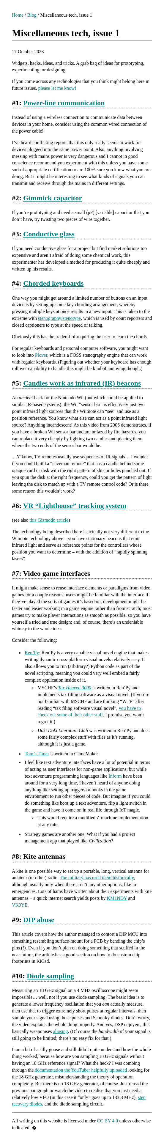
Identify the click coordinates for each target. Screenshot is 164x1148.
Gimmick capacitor (52, 198)
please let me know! (57, 88)
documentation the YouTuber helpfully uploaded (81, 1069)
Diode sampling (50, 976)
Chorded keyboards (53, 283)
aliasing (60, 1031)
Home (17, 15)
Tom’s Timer (37, 753)
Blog (32, 15)
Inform (115, 776)
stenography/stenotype (59, 318)
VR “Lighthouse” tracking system (74, 505)
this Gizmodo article (49, 520)
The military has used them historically (97, 877)
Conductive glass (49, 234)
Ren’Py (32, 652)
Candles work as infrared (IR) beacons (82, 383)
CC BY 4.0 (107, 1120)
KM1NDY (117, 898)
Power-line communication (64, 103)
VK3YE (19, 905)
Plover (41, 355)
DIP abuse (38, 920)
